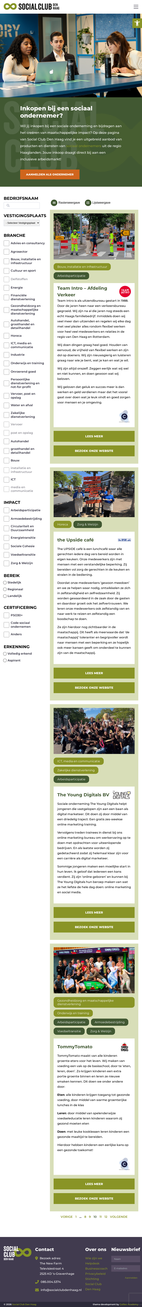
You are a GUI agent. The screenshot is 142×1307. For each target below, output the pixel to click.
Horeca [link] (16, 335)
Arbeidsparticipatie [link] (25, 510)
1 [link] (76, 1217)
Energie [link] (17, 287)
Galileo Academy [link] (129, 1304)
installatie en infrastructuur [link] (21, 470)
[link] (137, 23)
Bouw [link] (15, 460)
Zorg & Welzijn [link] (22, 563)
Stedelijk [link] (14, 582)
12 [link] (105, 1217)
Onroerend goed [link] (23, 371)
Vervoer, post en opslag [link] (23, 395)
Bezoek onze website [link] (94, 451)
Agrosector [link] (19, 251)
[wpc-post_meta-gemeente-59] (22, 223)
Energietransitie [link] (23, 537)
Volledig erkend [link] (20, 653)
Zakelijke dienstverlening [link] (23, 415)
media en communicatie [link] (22, 489)
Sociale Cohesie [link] (23, 546)
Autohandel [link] (20, 441)
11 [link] (100, 1217)
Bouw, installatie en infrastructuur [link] (26, 261)
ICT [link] (13, 479)
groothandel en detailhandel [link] (22, 450)
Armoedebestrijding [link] (26, 518)
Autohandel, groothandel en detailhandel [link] (22, 324)
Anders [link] (16, 634)
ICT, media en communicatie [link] (22, 345)
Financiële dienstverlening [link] (23, 297)
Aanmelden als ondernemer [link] (50, 174)
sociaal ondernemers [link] (83, 146)
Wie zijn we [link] (93, 1258)
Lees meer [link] (94, 436)
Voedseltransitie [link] (23, 554)
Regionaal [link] (15, 589)
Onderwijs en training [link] (27, 363)
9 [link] (90, 1217)
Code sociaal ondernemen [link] (21, 624)
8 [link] (85, 1217)
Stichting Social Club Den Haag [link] (93, 1284)
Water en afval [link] (22, 405)
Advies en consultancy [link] (28, 243)
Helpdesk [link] (92, 1263)
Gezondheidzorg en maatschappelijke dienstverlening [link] (26, 309)
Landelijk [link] (15, 596)
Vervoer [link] (17, 424)
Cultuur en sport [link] (23, 270)
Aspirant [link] (14, 660)
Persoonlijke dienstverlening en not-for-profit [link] (25, 383)
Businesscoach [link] (96, 1268)
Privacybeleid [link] (95, 1273)
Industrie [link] (18, 354)
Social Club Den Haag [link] (24, 1304)
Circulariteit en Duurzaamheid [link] (22, 528)
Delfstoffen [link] (19, 279)
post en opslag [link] (22, 433)
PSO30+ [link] (17, 615)
